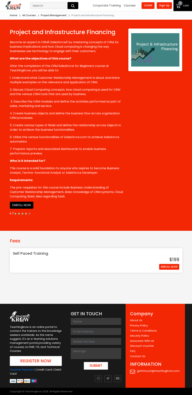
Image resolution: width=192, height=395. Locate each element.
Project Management (53, 15)
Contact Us (137, 356)
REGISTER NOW (35, 361)
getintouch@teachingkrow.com (155, 371)
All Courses (29, 15)
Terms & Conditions (143, 331)
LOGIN (148, 5)
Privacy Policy (139, 325)
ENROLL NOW (21, 205)
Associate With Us (142, 341)
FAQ (132, 351)
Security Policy (139, 336)
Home (13, 15)
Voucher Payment (22, 369)
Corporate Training (107, 5)
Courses (130, 5)
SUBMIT (96, 365)
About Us (136, 320)
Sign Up (164, 5)
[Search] (49, 5)
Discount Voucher (142, 346)
